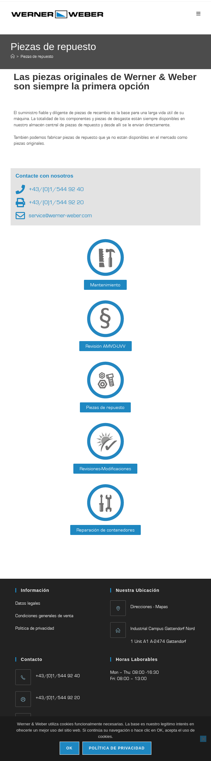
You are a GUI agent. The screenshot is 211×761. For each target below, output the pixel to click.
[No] (203, 739)
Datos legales (27, 603)
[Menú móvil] (198, 13)
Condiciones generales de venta (44, 615)
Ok (69, 748)
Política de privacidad (34, 628)
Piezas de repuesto (37, 56)
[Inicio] (13, 56)
